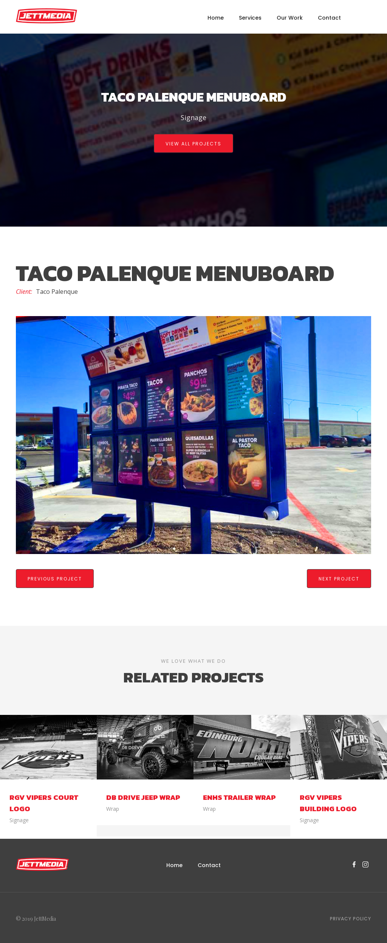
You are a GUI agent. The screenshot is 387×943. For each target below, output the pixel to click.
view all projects (193, 143)
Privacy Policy (350, 916)
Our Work (290, 18)
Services (250, 18)
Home (215, 18)
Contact (329, 18)
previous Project (55, 579)
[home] (46, 15)
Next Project (339, 579)
